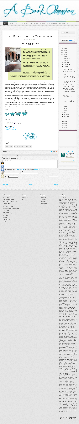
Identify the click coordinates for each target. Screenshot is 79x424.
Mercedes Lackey (18, 146)
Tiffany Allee (69, 403)
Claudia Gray (72, 235)
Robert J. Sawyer (71, 375)
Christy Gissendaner (73, 233)
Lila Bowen (62, 327)
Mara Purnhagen (73, 337)
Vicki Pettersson (72, 407)
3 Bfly (42, 199)
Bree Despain (67, 216)
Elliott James (62, 255)
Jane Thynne (70, 275)
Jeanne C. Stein (68, 278)
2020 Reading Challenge (68, 151)
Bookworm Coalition (11, 129)
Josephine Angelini (73, 291)
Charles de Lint (71, 227)
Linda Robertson (63, 330)
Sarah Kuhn (69, 385)
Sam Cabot (73, 381)
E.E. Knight (61, 251)
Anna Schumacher (68, 209)
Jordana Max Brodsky (72, 290)
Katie (11, 146)
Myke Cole (65, 357)
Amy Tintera (62, 207)
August (65, 66)
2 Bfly (42, 197)
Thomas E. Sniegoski (72, 401)
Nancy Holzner (73, 359)
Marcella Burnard (65, 339)
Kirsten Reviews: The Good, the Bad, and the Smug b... (69, 81)
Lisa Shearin (62, 333)
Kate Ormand (72, 305)
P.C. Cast (63, 363)
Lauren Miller (68, 324)
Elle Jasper (73, 254)
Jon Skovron (66, 288)
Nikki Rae (63, 362)
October (65, 62)
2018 (63, 50)
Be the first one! (22, 155)
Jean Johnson (67, 277)
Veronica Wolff (63, 407)
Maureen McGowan (70, 343)
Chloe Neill (64, 231)
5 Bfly (42, 203)
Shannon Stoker (72, 388)
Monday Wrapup (7, 199)
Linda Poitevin (71, 329)
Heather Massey (70, 265)
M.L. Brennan (70, 334)
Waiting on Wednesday (8, 201)
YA (30, 146)
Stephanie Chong (68, 394)
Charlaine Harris (71, 226)
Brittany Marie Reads (11, 128)
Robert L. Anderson (63, 377)
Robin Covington (64, 378)
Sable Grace (66, 381)
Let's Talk (5, 212)
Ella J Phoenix (66, 254)
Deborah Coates (62, 245)
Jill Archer (66, 284)
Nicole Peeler (73, 360)
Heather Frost (62, 265)
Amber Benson (72, 206)
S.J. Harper (70, 380)
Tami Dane (63, 398)
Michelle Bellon (68, 350)
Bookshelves (53, 23)
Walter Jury (70, 408)
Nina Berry (69, 362)
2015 (63, 56)
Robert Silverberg (73, 377)
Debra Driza (61, 246)
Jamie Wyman (62, 275)
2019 (63, 48)
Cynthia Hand (67, 239)
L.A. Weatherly (66, 319)
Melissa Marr (72, 347)
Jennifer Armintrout (67, 281)
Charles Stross (62, 227)
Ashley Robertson (67, 212)
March (65, 112)
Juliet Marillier (62, 296)
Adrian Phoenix (67, 199)
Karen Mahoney (63, 301)
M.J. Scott (61, 334)
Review (26, 146)
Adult (23, 197)
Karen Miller (67, 303)
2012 (63, 123)
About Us (24, 23)
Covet (4, 215)
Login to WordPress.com (29, 169)
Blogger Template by (68, 418)
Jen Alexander (69, 280)
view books (72, 160)
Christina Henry (63, 233)
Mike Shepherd (70, 353)
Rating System (43, 23)
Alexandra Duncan (63, 202)
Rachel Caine (64, 368)
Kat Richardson (68, 304)
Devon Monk (70, 247)
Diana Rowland (63, 248)
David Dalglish (68, 242)
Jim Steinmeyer (74, 284)
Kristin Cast (70, 317)
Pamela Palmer (71, 363)
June (65, 106)
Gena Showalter (73, 260)
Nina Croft (75, 362)
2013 (63, 121)
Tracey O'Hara (72, 404)
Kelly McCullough (68, 310)
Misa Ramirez (64, 356)
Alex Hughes (72, 200)
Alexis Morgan (62, 203)
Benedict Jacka (70, 214)
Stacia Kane (70, 392)
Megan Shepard (72, 346)
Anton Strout (67, 210)
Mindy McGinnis (66, 354)
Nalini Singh (62, 359)
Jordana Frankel (62, 290)
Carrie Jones (67, 223)
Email (22, 171)
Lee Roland (65, 326)
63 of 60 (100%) (64, 159)
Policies (17, 23)
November (66, 60)
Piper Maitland (72, 366)
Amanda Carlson (70, 205)
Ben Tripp (63, 214)
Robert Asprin (62, 375)
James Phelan (67, 273)
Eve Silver (74, 258)
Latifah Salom (72, 320)
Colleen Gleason (63, 236)
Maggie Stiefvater (63, 337)
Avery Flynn (74, 212)
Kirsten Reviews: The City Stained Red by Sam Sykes (69, 73)
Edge (4, 217)
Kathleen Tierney (63, 307)
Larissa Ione (62, 320)
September (66, 64)
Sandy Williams (69, 382)
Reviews (11, 23)
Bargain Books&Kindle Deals (10, 208)
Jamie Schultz (72, 274)
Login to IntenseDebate (20, 169)
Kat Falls (61, 304)
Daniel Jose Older (65, 241)
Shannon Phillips (62, 388)
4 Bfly (7, 146)
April (65, 110)
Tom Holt (65, 404)
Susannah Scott (67, 395)
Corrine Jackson (63, 238)
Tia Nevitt (63, 403)
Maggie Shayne (70, 336)
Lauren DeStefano (68, 323)
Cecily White (63, 226)
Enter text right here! (30, 164)
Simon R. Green (73, 389)
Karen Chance (63, 300)
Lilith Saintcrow (71, 327)
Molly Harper (73, 356)
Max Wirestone (62, 344)
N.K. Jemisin (72, 357)
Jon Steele (73, 288)
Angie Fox (70, 207)
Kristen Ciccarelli (62, 317)
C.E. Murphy (70, 219)
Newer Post (5, 184)
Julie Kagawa (70, 294)
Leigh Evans (72, 326)
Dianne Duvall (72, 248)
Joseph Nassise (64, 291)
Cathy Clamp (74, 224)
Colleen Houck (72, 236)
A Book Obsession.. (72, 417)
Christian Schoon (71, 232)
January (65, 116)
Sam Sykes (61, 382)
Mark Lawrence (68, 341)
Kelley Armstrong (64, 308)
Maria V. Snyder (67, 340)
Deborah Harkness (71, 245)
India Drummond (71, 268)
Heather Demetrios (63, 264)
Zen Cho (63, 411)
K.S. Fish (65, 297)
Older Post (55, 184)
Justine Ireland (70, 296)
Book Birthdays (6, 206)
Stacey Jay (63, 392)
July (64, 104)
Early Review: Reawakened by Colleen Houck (67, 97)
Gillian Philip (64, 261)
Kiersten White (68, 314)
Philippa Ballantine (63, 366)
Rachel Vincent (69, 370)
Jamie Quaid (65, 274)
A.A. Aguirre (62, 197)
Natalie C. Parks (64, 360)
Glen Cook (72, 261)
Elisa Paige (68, 252)
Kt (66, 153)
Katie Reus (72, 307)
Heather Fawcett (72, 264)
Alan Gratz (67, 200)
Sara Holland (65, 384)
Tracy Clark (61, 405)
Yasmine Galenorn (71, 410)
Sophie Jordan (64, 391)
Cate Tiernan (67, 224)
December (66, 58)
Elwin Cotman (70, 255)
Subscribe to (10, 176)
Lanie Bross (73, 319)
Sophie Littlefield (73, 391)
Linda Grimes (62, 329)
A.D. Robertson (70, 197)
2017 (63, 52)
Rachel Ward (62, 372)
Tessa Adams (68, 399)
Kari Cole (73, 303)
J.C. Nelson (68, 270)
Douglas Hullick (72, 249)
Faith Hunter (64, 260)
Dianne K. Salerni (63, 249)
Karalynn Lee (72, 298)
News (4, 221)
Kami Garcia (62, 298)
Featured (5, 203)
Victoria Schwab (62, 408)
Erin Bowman (67, 258)
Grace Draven (62, 262)
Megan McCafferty (63, 346)
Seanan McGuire (71, 387)
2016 (63, 54)
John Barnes (69, 287)
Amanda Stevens (63, 206)
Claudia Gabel (64, 235)
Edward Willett (68, 251)
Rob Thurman (72, 374)
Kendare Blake (68, 311)
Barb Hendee (74, 213)
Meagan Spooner (71, 344)
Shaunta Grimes (63, 389)
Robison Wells (62, 380)
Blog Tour (5, 210)
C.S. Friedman (68, 220)
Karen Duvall (72, 300)
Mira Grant (74, 354)
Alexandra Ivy (72, 202)
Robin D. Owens (72, 378)
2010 (63, 127)
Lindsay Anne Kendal (73, 330)
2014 (63, 119)
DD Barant (74, 239)
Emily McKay (70, 257)
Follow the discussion (56, 151)
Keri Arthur (69, 313)
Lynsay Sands (71, 333)
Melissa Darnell (63, 347)
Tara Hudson (70, 398)
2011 (63, 125)
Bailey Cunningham (65, 213)
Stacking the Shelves (8, 214)
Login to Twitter (37, 169)
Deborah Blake (69, 244)
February (66, 114)
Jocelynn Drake (66, 285)
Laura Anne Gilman (64, 322)
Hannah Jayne (71, 262)
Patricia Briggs (63, 365)
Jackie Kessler (68, 271)
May (64, 108)
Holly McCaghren (68, 267)
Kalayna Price (71, 297)
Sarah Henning (62, 385)
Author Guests (33, 23)
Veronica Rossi (71, 405)
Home (5, 23)
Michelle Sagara (68, 351)
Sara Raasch (72, 384)
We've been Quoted (64, 23)
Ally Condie (70, 203)
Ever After (5, 219)
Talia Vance (74, 397)
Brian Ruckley (69, 217)
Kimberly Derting (71, 316)
